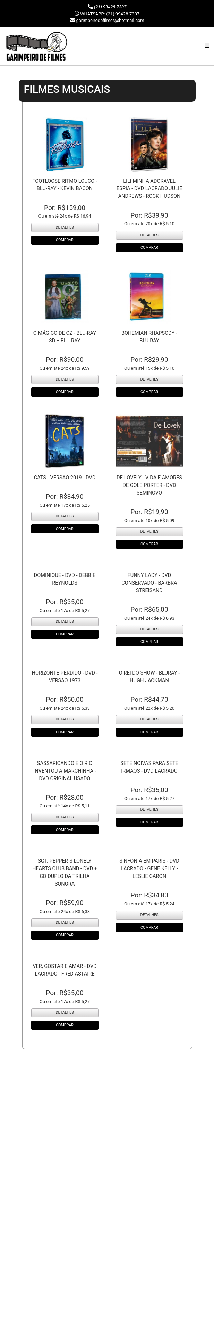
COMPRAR (65, 240)
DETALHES (64, 227)
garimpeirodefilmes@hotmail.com (110, 20)
